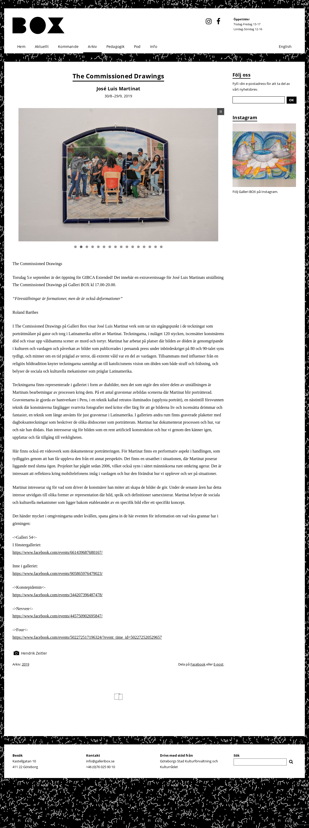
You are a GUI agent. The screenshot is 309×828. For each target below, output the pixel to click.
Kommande (68, 46)
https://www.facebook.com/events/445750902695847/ (57, 616)
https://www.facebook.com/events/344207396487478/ (57, 595)
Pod (137, 46)
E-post (218, 664)
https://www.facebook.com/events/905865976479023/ (57, 573)
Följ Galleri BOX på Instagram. (255, 191)
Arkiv (92, 46)
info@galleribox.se (100, 761)
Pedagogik (115, 46)
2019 (25, 664)
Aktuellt (42, 46)
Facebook (197, 664)
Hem (21, 46)
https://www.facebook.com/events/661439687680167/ (57, 552)
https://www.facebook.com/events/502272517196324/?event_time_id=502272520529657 (87, 637)
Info (153, 46)
